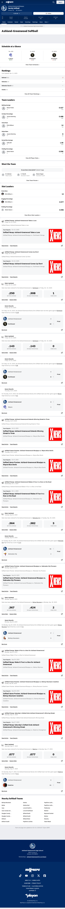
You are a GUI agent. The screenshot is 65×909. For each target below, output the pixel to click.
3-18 (17, 312)
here (42, 170)
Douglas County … (6, 813)
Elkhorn (4, 819)
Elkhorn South (5, 821)
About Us (28, 880)
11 (50, 549)
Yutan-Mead (47, 821)
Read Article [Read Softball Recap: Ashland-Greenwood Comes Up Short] (5, 277)
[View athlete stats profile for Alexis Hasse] (16, 210)
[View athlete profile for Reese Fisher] (32, 105)
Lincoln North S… (27, 808)
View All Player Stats (32, 158)
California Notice (37, 886)
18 (50, 324)
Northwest (35, 288)
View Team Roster (32, 180)
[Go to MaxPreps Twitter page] (38, 875)
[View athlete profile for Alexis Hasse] (32, 149)
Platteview (47, 808)
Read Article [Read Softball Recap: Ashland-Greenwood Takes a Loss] (5, 245)
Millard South (26, 816)
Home (4, 22)
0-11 (17, 774)
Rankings (35, 22)
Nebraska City (36, 518)
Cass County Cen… (7, 810)
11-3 (19, 542)
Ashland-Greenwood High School (32, 847)
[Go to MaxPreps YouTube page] (26, 875)
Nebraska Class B (6, 85)
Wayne (59, 394)
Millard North (26, 813)
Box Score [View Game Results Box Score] (4, 330)
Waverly (46, 819)
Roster (16, 22)
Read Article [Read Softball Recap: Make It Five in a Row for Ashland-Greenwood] (5, 675)
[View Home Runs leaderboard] (48, 194)
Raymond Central (48, 813)
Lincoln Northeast (28, 810)
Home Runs (4, 191)
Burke (3, 805)
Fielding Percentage (6, 206)
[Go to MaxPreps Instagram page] (32, 875)
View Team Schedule (32, 65)
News (41, 22)
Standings (27, 22)
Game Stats (5, 299)
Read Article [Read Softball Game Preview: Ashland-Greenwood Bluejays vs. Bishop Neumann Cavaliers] (5, 707)
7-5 (22, 627)
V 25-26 (17, 13)
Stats (21, 22)
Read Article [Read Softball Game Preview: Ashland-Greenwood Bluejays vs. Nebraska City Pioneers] (5, 591)
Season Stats (13, 299)
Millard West (26, 819)
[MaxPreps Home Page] (21, 26)
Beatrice (35, 749)
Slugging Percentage (7, 199)
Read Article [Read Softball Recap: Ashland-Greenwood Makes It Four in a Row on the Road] (5, 507)
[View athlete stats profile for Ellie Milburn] (16, 194)
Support (32, 890)
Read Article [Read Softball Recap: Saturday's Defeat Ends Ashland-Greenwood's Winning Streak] (5, 738)
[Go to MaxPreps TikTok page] (20, 875)
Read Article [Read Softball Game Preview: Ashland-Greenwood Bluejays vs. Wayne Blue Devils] (5, 475)
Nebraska (4, 81)
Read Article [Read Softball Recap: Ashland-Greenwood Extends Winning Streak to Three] (5, 444)
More (47, 22)
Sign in (60, 2)
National (4, 77)
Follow (48, 13)
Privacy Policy (36, 883)
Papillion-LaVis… (48, 802)
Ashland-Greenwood (12, 319)
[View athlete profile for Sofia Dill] (32, 140)
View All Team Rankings (32, 94)
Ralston (46, 810)
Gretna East (26, 805)
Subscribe (27, 883)
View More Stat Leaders (33, 215)
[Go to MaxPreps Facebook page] (44, 875)
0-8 (17, 365)
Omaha (4, 89)
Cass (3, 808)
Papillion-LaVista (27, 821)
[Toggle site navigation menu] (2, 2)
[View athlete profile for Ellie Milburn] (32, 122)
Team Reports (6, 230)
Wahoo (46, 816)
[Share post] (62, 245)
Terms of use (26, 886)
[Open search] (53, 2)
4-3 (17, 395)
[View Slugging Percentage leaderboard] (48, 202)
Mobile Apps (36, 880)
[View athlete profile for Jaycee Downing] (32, 114)
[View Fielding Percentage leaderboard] (48, 210)
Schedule (10, 22)
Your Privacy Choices (32, 888)
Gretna (25, 802)
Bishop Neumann (37, 602)
